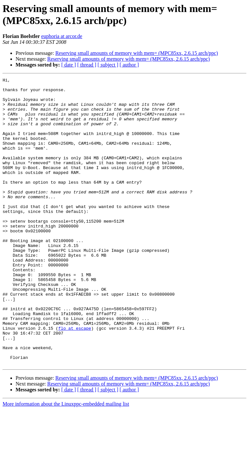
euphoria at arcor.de (61, 36)
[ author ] (129, 65)
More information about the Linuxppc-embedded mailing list (66, 461)
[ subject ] (108, 65)
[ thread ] (86, 65)
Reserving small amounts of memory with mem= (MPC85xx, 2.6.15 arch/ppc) (136, 53)
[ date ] (68, 65)
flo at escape (74, 379)
